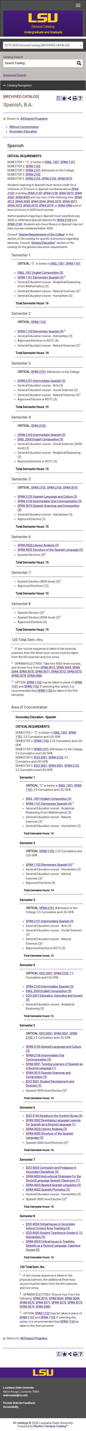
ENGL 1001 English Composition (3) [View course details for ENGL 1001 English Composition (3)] (40, 272)
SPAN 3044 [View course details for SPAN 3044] (38, 201)
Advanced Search (14, 75)
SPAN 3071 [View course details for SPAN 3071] (69, 201)
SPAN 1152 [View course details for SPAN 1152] (34, 682)
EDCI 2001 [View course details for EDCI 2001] (40, 757)
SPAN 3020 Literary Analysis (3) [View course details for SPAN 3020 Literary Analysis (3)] (38, 545)
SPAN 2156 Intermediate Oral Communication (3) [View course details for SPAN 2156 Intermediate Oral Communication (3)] (50, 501)
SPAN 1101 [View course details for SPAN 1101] (67, 162)
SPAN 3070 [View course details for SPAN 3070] (54, 201)
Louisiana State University (18, 1387)
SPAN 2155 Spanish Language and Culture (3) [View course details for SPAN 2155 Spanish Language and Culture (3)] (47, 496)
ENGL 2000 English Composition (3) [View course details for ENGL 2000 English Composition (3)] (40, 439)
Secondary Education (23, 131)
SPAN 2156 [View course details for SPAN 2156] (49, 178)
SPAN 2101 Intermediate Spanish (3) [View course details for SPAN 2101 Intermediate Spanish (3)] (41, 381)
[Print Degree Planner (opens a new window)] (58, 98)
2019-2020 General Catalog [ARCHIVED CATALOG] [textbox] (37, 45)
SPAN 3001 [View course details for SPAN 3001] (55, 765)
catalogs (22, 1423)
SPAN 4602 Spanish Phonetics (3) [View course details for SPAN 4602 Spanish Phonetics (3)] (48, 1189)
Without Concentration (24, 127)
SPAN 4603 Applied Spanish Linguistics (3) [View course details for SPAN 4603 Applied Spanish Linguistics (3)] (53, 1185)
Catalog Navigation (19, 85)
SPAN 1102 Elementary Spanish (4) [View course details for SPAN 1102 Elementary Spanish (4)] (40, 331)
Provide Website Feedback (19, 1403)
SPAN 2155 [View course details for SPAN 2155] (33, 178)
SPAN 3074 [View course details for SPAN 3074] (46, 205)
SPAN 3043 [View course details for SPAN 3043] (22, 201)
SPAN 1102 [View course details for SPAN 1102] (33, 166)
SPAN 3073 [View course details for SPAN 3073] (30, 205)
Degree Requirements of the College (41, 234)
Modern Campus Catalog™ (51, 1426)
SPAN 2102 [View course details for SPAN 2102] (33, 174)
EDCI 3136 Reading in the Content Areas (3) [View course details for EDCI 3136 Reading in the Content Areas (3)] (54, 1116)
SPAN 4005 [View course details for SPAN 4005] (22, 197)
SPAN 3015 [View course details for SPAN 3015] (48, 667)
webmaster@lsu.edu (15, 1395)
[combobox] (43, 45)
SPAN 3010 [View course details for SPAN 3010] (64, 178)
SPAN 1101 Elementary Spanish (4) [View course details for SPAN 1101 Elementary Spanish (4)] (40, 277)
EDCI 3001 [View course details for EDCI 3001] (40, 765)
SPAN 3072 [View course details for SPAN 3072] (14, 205)
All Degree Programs (34, 118)
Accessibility (10, 1406)
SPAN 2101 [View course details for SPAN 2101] (33, 170)
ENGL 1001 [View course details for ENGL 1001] (52, 162)
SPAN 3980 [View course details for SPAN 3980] (65, 205)
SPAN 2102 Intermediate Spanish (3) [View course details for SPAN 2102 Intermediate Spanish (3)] (41, 435)
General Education (43, 242)
